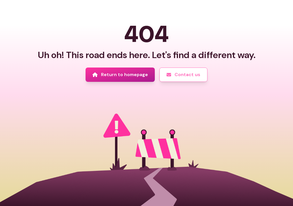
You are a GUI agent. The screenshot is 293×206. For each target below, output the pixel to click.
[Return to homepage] (120, 75)
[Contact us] (183, 75)
